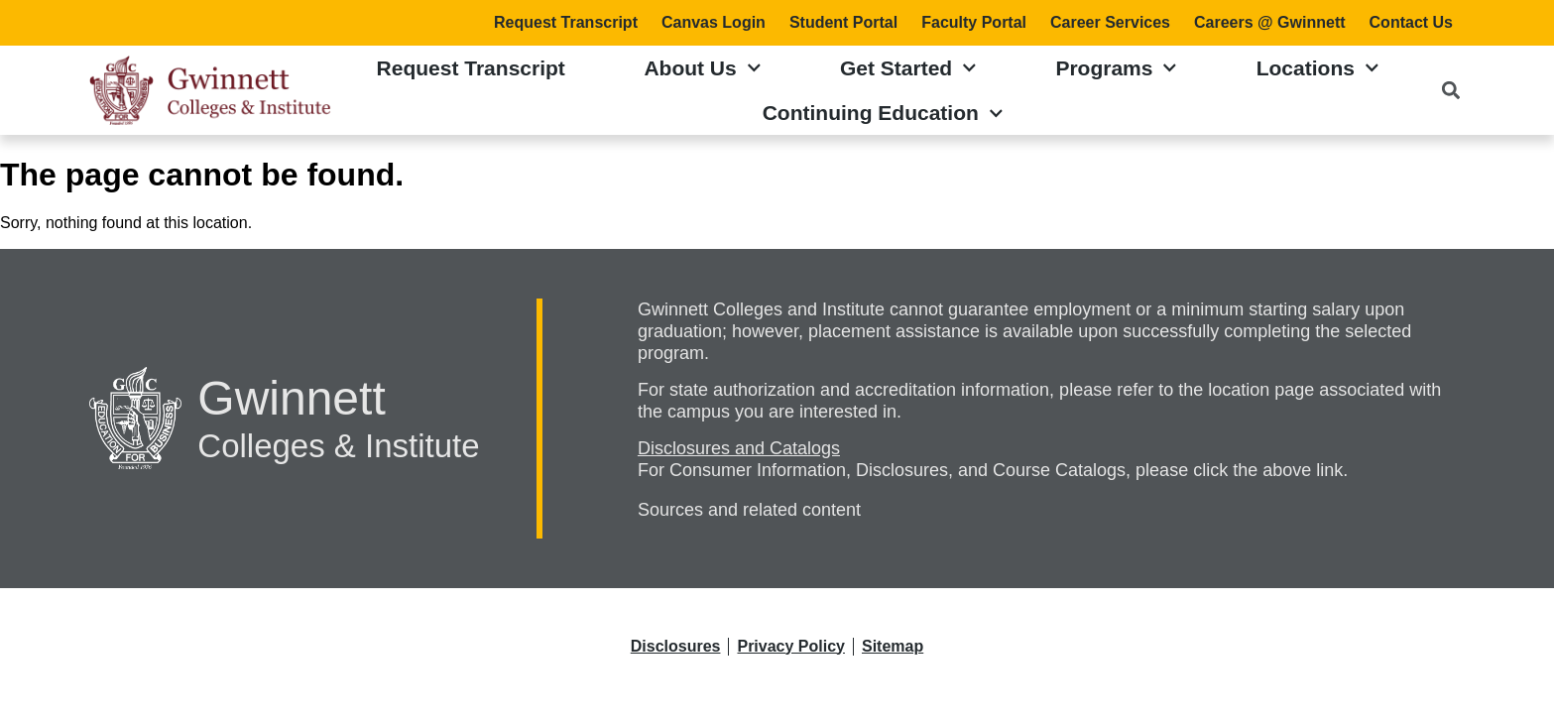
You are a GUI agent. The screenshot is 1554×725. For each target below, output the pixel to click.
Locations (1317, 68)
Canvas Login (713, 22)
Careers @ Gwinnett (1270, 22)
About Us (702, 68)
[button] (1450, 90)
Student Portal (843, 22)
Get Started (908, 68)
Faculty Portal (973, 22)
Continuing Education (883, 113)
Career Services (1110, 22)
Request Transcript (566, 22)
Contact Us (1411, 22)
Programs (1116, 68)
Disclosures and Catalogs (739, 448)
